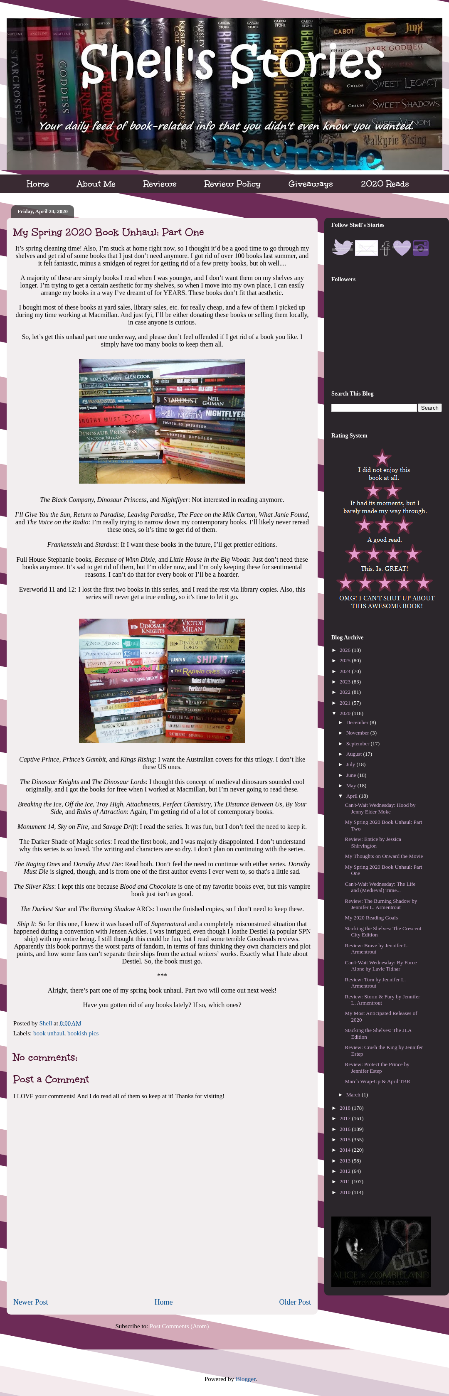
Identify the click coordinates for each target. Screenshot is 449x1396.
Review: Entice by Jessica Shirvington (373, 842)
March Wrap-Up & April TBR (377, 1081)
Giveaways (311, 183)
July (351, 764)
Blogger (246, 1379)
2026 (346, 650)
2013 (346, 1161)
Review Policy (233, 183)
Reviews (160, 183)
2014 (346, 1150)
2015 (346, 1139)
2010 (346, 1192)
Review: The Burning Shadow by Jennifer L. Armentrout (381, 904)
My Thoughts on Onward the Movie (384, 856)
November (358, 733)
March (354, 1094)
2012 (346, 1171)
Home (38, 183)
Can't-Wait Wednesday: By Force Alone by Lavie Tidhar (381, 965)
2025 (346, 660)
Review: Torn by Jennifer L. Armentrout (375, 982)
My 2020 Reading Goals (371, 917)
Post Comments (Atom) (179, 1326)
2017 (346, 1118)
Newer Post (30, 1302)
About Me (96, 183)
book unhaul (48, 1033)
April (352, 796)
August (354, 754)
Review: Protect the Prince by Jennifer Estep (377, 1067)
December (358, 722)
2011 (346, 1181)
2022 (346, 692)
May (352, 785)
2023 (346, 681)
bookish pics (83, 1033)
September (358, 743)
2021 (346, 703)
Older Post (295, 1302)
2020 (346, 713)
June (352, 775)
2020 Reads (385, 183)
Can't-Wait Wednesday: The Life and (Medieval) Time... (380, 887)
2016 (346, 1129)
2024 (346, 671)
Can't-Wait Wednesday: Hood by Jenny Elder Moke (380, 808)
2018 (346, 1108)
